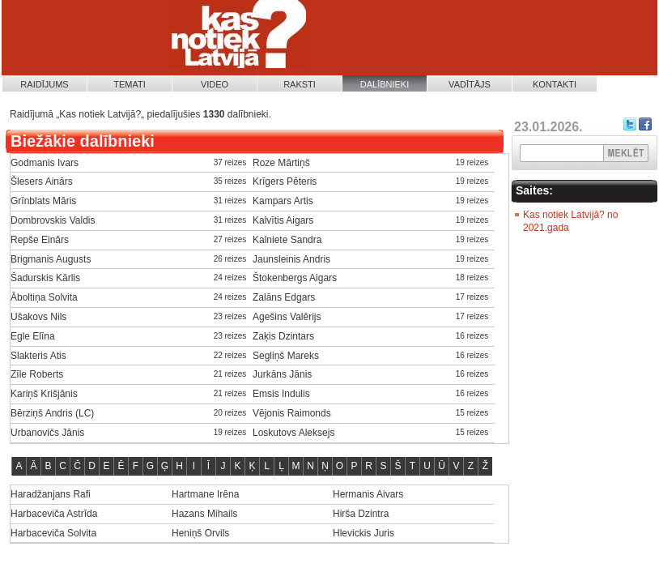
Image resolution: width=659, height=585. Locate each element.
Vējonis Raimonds (292, 413)
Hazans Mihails (204, 513)
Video (214, 84)
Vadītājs (470, 84)
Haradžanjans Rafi (51, 494)
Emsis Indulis (281, 393)
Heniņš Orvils (200, 533)
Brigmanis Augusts (51, 259)
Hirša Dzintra (361, 513)
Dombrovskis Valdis (53, 220)
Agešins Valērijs (287, 316)
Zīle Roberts (37, 374)
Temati (129, 84)
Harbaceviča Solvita (53, 533)
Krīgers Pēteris (285, 181)
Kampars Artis (283, 201)
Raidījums (44, 84)
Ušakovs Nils (38, 316)
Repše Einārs (40, 240)
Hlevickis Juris (363, 533)
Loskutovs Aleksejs (293, 432)
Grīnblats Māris (43, 201)
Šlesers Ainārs (42, 181)
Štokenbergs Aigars (295, 278)
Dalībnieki (385, 84)
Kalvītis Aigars (283, 220)
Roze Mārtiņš (281, 163)
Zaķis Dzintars (283, 336)
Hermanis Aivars (368, 494)
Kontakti (554, 84)
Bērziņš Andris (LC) (52, 413)
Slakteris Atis (38, 355)
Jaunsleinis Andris (291, 259)
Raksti (299, 84)
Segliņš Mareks (286, 355)
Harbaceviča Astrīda (54, 513)
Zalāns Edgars (284, 297)
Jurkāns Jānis (282, 374)
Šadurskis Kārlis (45, 278)
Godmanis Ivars (45, 163)
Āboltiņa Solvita (44, 297)
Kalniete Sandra (287, 240)
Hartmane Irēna (205, 494)
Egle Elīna (33, 336)
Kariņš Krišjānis (44, 393)
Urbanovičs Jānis (47, 432)
